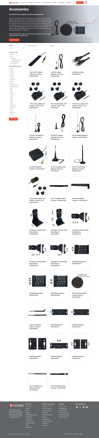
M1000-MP (12, 79)
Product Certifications (64, 415)
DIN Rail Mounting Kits (16, 59)
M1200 (11, 81)
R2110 (11, 99)
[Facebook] (77, 407)
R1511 (11, 90)
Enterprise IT (45, 423)
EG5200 (12, 73)
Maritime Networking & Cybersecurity (31, 415)
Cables (11, 56)
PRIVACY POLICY (68, 434)
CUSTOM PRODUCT (46, 2)
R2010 (11, 95)
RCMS (27, 425)
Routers (27, 410)
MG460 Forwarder (14, 84)
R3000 (11, 103)
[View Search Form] (74, 2)
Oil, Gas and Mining (47, 408)
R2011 (11, 97)
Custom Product (30, 421)
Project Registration (63, 417)
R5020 (11, 110)
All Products (29, 406)
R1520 (11, 92)
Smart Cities (45, 412)
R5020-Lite (12, 112)
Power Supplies (13, 63)
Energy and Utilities (47, 410)
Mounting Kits (13, 58)
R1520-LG (12, 94)
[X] (80, 407)
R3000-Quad (13, 107)
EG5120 (12, 72)
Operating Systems (30, 423)
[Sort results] (70, 45)
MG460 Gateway (14, 86)
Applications (29, 427)
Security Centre (63, 406)
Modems (28, 408)
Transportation (46, 419)
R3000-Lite (12, 105)
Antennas (12, 54)
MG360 (12, 83)
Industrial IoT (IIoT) (47, 406)
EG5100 (12, 68)
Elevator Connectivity (47, 415)
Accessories (29, 419)
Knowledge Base (63, 408)
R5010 (11, 108)
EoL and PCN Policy (64, 412)
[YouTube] (86, 407)
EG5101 (11, 70)
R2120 (11, 101)
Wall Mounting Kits (16, 61)
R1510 (11, 88)
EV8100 (12, 75)
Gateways (28, 412)
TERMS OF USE (78, 434)
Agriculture (45, 425)
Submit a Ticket (62, 410)
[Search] (23, 48)
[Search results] (17, 48)
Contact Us (79, 2)
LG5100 (12, 77)
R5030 (11, 114)
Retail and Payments (47, 421)
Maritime (44, 417)
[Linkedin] (83, 407)
